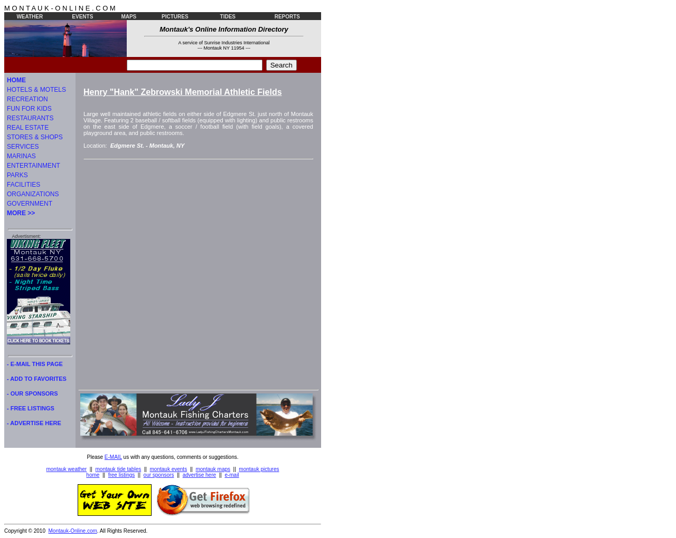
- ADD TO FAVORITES (37, 379)
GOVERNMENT (29, 203)
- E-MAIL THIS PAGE (35, 364)
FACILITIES (23, 184)
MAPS (128, 17)
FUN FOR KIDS (29, 108)
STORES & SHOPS (35, 137)
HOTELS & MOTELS (36, 89)
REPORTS (287, 17)
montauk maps (212, 469)
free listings (121, 475)
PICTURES (175, 17)
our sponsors (159, 475)
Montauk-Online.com (73, 531)
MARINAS (21, 156)
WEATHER (29, 17)
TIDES (228, 17)
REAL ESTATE (28, 127)
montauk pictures (259, 469)
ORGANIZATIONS (33, 194)
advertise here (199, 475)
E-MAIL (113, 457)
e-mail (231, 475)
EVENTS (82, 17)
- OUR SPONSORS (32, 393)
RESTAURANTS (30, 118)
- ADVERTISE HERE (34, 423)
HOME (16, 80)
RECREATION (27, 99)
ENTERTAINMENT (33, 165)
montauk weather (66, 469)
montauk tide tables (119, 469)
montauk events (168, 469)
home (92, 475)
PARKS (17, 175)
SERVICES (23, 146)
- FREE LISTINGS (30, 408)
